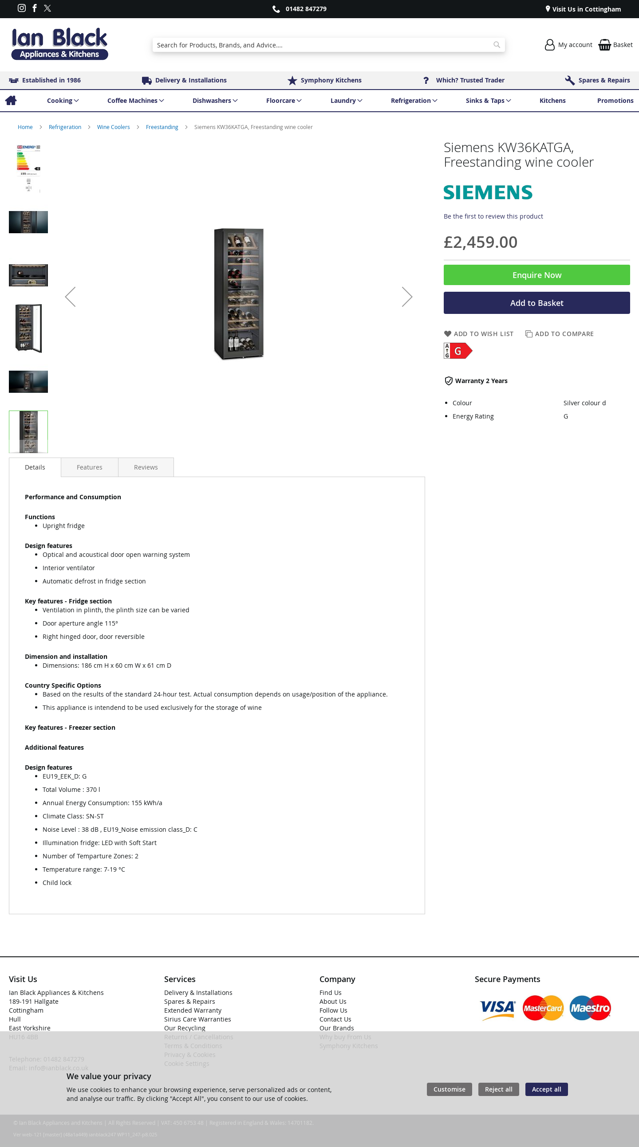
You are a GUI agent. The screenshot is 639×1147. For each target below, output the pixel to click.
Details (35, 467)
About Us (333, 1001)
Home (26, 126)
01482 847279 (306, 8)
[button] (70, 296)
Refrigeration (66, 126)
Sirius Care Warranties (197, 1019)
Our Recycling (184, 1028)
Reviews (146, 467)
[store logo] (59, 45)
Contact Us (335, 1019)
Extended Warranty (192, 1010)
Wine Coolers (114, 126)
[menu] (319, 100)
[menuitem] (10, 100)
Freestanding (163, 126)
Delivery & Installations (198, 992)
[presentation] (35, 467)
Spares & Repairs (189, 1001)
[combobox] (329, 45)
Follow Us (333, 1010)
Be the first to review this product (493, 216)
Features (90, 467)
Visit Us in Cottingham (586, 9)
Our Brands (337, 1028)
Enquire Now (537, 275)
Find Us (331, 992)
